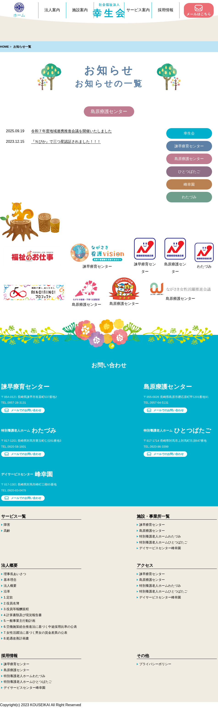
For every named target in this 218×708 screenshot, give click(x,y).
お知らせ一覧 (22, 46)
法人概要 (9, 565)
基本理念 (10, 579)
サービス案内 (138, 10)
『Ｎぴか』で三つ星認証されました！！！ (66, 141)
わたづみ (189, 197)
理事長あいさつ (15, 574)
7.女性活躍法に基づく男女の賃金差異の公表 (35, 632)
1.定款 (8, 597)
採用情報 (165, 10)
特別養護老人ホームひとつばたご (163, 542)
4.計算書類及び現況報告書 (23, 615)
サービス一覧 (13, 516)
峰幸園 (189, 184)
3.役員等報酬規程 (16, 609)
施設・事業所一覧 (153, 516)
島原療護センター (189, 159)
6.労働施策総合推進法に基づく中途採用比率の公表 (40, 626)
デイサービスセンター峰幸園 (160, 548)
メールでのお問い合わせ (23, 410)
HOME (4, 46)
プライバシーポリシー (155, 664)
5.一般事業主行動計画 (19, 621)
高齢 (7, 530)
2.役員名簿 (11, 603)
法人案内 (52, 10)
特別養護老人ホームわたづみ (160, 536)
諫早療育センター (189, 146)
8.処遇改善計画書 (16, 638)
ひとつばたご (189, 172)
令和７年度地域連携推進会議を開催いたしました (71, 131)
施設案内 (80, 10)
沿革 (7, 591)
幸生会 (189, 133)
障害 (7, 524)
